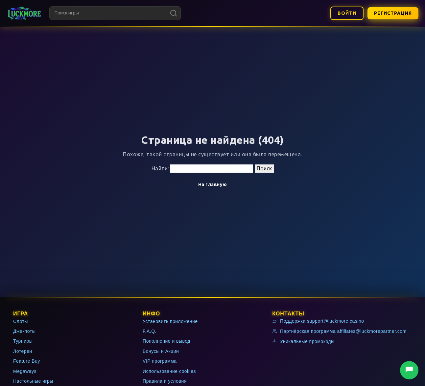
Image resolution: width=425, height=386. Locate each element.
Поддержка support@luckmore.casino (318, 321)
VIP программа (160, 361)
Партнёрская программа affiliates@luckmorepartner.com (339, 331)
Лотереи (22, 351)
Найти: (160, 168)
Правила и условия (165, 381)
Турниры (23, 341)
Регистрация (393, 13)
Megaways (24, 371)
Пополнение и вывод (166, 341)
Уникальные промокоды (303, 341)
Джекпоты (24, 331)
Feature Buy (26, 361)
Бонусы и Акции (161, 351)
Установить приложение (170, 321)
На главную (212, 184)
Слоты (20, 321)
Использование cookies (169, 371)
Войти (347, 13)
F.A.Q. (149, 331)
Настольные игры (33, 381)
